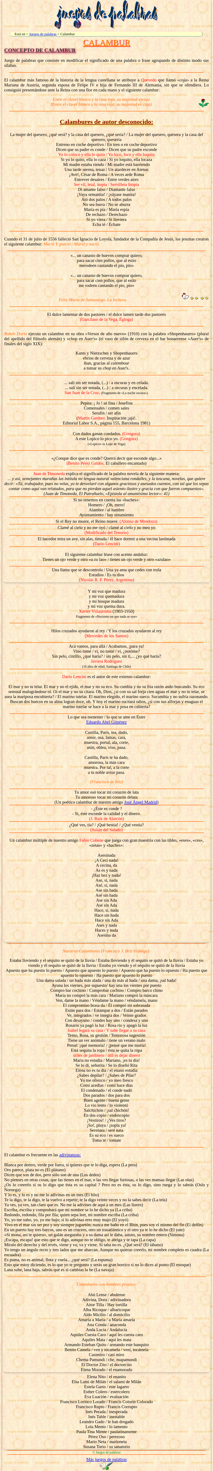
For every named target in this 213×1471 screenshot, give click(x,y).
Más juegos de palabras (106, 1459)
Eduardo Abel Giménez (106, 721)
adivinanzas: (70, 1154)
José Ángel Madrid (140, 802)
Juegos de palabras (43, 34)
